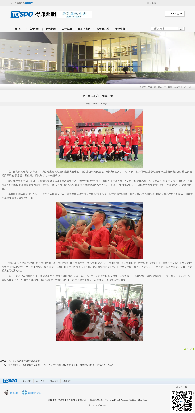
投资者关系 (103, 29)
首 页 (17, 29)
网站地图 (54, 381)
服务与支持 (84, 29)
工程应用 (67, 29)
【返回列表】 (188, 349)
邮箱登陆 (151, 3)
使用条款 (67, 381)
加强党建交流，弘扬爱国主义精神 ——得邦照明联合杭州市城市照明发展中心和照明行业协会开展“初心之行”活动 (60, 365)
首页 (160, 87)
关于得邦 (34, 29)
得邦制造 (51, 29)
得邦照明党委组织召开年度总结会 (24, 360)
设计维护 (92, 405)
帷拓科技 (102, 405)
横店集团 (14, 393)
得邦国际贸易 (34, 393)
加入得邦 (27, 381)
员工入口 (40, 381)
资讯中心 (120, 29)
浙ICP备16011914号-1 (98, 400)
